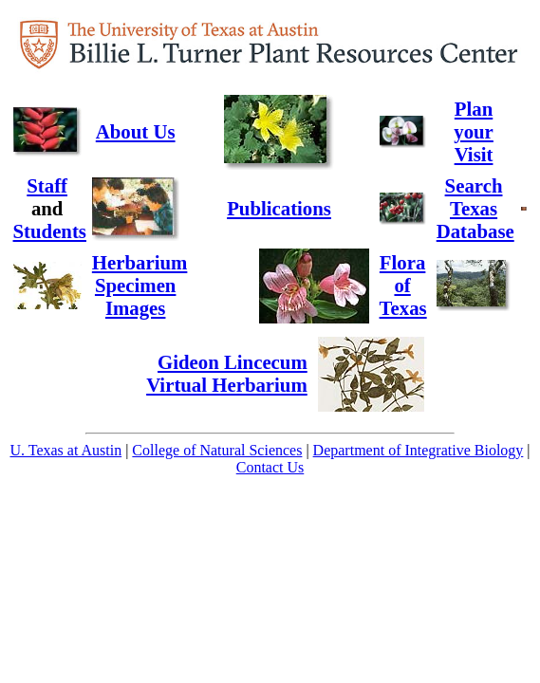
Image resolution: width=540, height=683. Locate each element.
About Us (136, 131)
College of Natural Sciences (217, 450)
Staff (47, 185)
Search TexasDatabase (475, 208)
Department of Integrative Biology (418, 450)
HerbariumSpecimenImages (140, 285)
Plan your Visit (473, 131)
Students (49, 231)
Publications (279, 208)
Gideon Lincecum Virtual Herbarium (226, 373)
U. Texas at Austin (65, 450)
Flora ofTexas (403, 285)
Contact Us (270, 467)
